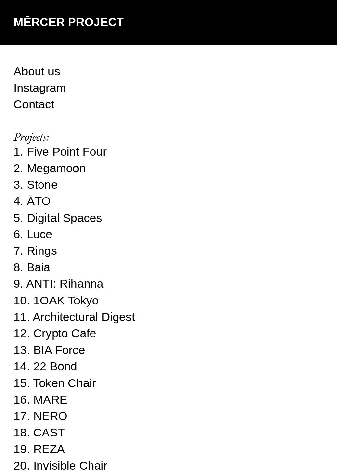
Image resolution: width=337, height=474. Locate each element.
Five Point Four (67, 151)
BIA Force (59, 349)
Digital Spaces (64, 217)
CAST (49, 432)
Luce (39, 234)
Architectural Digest (84, 317)
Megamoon (56, 168)
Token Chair (64, 383)
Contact (33, 104)
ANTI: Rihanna (64, 283)
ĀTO (39, 201)
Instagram (39, 87)
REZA (49, 449)
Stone (42, 184)
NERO (50, 416)
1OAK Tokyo (66, 300)
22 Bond (55, 366)
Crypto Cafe (64, 333)
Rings (42, 250)
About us (36, 71)
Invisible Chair (70, 465)
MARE (50, 399)
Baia (38, 267)
